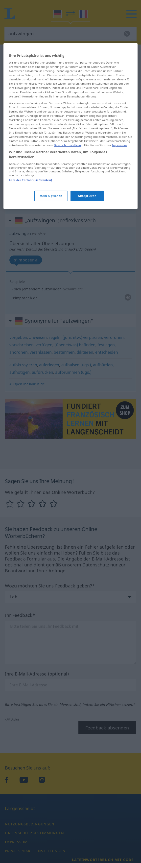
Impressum (119, 145)
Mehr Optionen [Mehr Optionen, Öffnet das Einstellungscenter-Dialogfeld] (51, 196)
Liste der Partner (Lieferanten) (30, 180)
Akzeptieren (87, 196)
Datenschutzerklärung (68, 145)
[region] (70, 126)
